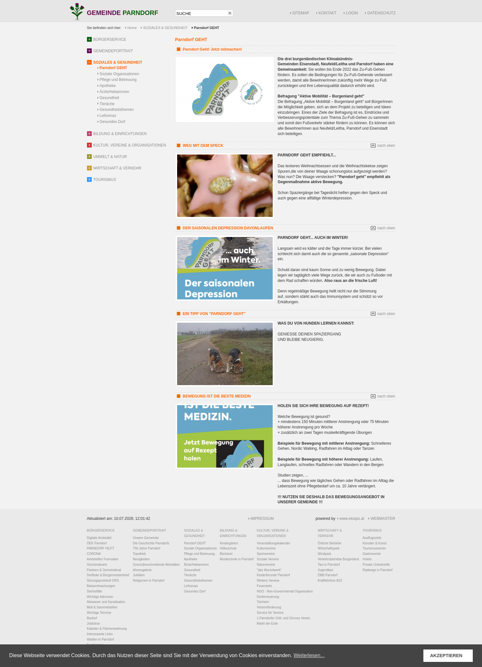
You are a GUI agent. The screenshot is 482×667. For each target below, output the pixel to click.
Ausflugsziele (372, 538)
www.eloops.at (352, 518)
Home (132, 28)
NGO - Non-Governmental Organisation (285, 591)
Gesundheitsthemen (117, 109)
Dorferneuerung (268, 597)
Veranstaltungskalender (273, 543)
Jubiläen (139, 575)
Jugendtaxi (325, 570)
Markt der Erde (267, 623)
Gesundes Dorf (113, 121)
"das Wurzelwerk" (269, 570)
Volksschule (228, 548)
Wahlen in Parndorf (100, 639)
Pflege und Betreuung (118, 79)
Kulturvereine (266, 548)
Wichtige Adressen (100, 597)
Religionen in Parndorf (148, 580)
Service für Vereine (270, 612)
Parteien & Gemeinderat (104, 570)
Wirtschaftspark (329, 548)
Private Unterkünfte (376, 564)
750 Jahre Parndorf (146, 548)
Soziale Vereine (268, 559)
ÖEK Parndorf (97, 543)
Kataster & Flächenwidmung (107, 628)
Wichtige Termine (99, 612)
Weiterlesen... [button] (309, 655)
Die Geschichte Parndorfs (151, 543)
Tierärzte (107, 104)
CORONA (94, 554)
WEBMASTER (382, 518)
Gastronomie (372, 554)
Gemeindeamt (97, 564)
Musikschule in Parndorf (237, 559)
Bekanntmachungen (101, 586)
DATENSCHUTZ (381, 13)
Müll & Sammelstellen (102, 607)
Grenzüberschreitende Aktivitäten (156, 564)
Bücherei (226, 554)
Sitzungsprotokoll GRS (103, 580)
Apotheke (108, 85)
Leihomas (108, 115)
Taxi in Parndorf (329, 564)
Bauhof (92, 618)
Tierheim (263, 602)
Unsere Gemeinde (146, 538)
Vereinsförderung (269, 607)
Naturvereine (266, 564)
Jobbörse (93, 623)
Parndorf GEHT (113, 68)
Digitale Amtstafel (99, 538)
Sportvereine (266, 554)
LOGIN (352, 13)
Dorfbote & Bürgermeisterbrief (108, 575)
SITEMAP (300, 13)
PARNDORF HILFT (100, 548)
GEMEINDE (122, 13)
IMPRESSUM (262, 518)
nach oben (386, 145)
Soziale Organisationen (119, 74)
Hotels (367, 559)
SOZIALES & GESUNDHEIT (165, 28)
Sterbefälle (94, 591)
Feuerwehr (264, 586)
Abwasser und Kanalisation (106, 602)
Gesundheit (109, 98)
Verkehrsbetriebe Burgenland (338, 559)
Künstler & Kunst (374, 543)
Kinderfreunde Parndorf (273, 575)
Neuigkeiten (141, 559)
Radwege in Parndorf (377, 570)
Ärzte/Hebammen (114, 92)
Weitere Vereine (268, 580)
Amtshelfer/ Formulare (103, 559)
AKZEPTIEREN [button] (446, 655)
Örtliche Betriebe (329, 543)
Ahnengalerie (142, 570)
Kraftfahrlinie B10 (330, 580)
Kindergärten (229, 543)
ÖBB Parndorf (327, 575)
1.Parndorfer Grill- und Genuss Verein (283, 618)
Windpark (324, 554)
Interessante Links (100, 634)
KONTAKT (327, 13)
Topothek (139, 554)
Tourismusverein (374, 548)
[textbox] (201, 13)
